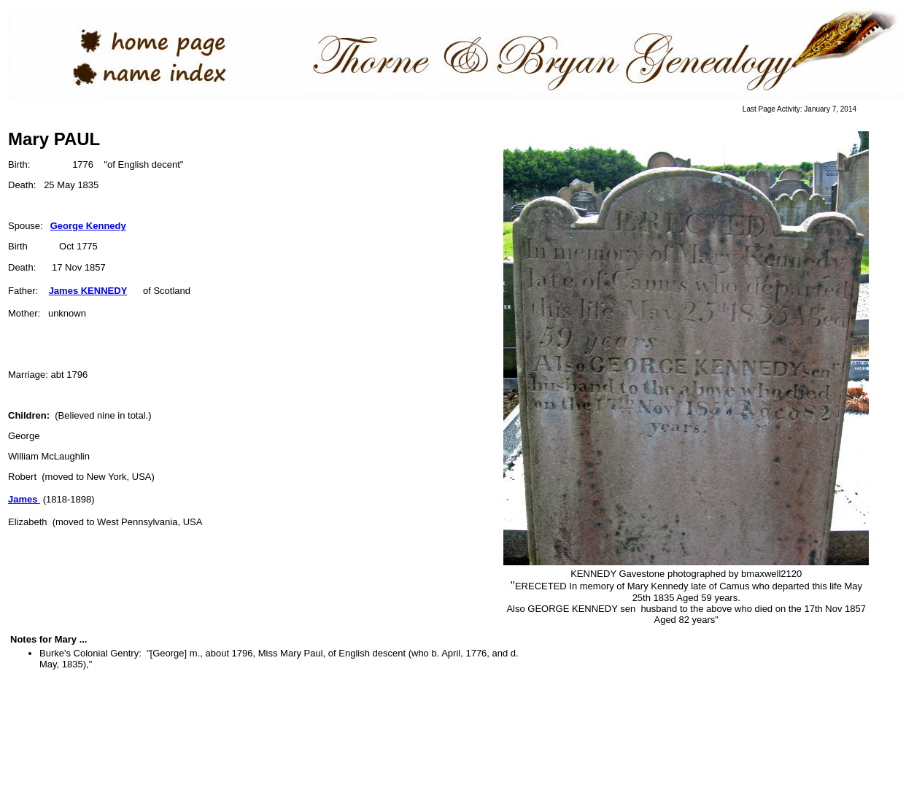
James (24, 499)
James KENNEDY (88, 290)
